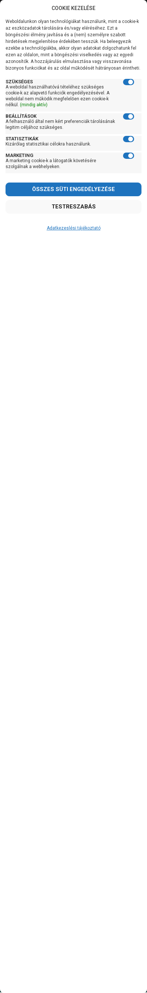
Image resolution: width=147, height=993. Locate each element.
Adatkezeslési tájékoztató (74, 228)
